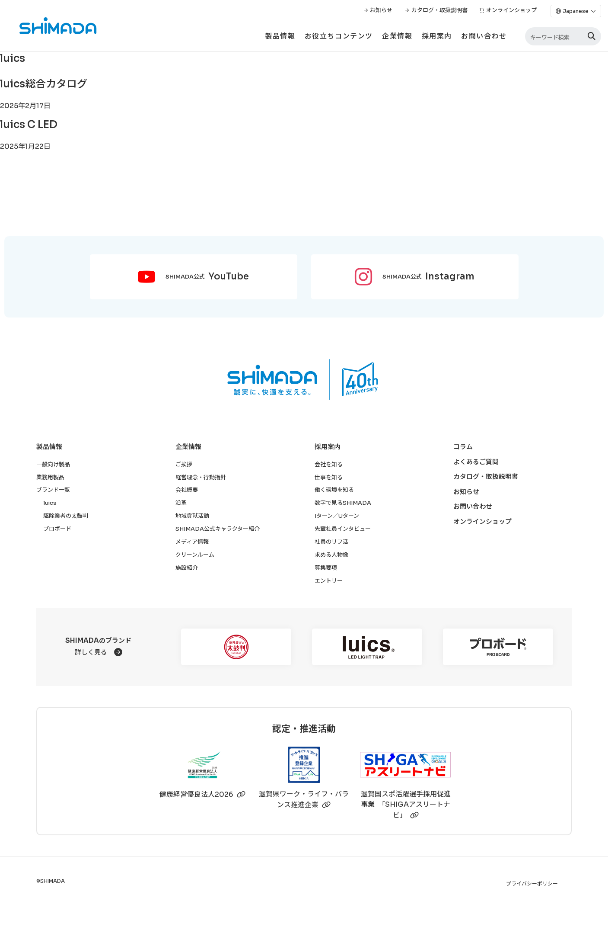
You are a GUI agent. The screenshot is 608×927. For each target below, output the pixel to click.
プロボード (57, 528)
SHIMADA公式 (207, 277)
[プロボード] (498, 647)
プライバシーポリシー (532, 883)
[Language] (576, 11)
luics (50, 503)
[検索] (592, 37)
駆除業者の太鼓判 (65, 516)
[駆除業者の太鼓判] (236, 647)
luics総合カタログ (43, 83)
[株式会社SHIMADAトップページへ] (49, 25)
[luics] (367, 647)
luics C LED (28, 124)
